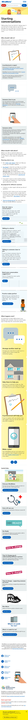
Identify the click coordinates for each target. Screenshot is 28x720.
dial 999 (3, 703)
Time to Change (7, 563)
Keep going (6, 241)
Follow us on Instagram (5, 666)
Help (3, 5)
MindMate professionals (10, 717)
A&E (10, 703)
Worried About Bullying (17, 648)
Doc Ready (5, 167)
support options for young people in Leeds (14, 72)
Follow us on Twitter (5, 661)
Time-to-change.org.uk (9, 200)
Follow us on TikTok (5, 677)
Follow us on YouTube (5, 672)
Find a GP (6, 513)
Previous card (12, 462)
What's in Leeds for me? (9, 634)
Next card (16, 462)
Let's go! (5, 218)
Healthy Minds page (13, 454)
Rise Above (17, 196)
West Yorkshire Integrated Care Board (16, 696)
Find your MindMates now (10, 490)
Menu (24, 5)
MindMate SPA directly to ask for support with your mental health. (13, 69)
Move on (5, 264)
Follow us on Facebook (5, 655)
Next (4, 281)
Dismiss (26, 711)
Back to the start (7, 303)
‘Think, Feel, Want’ (10, 163)
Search (19, 5)
